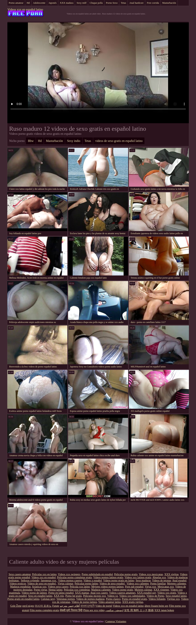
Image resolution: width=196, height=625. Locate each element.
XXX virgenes (161, 589)
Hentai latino (55, 589)
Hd (28, 2)
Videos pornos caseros (70, 580)
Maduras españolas (20, 586)
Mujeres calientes (176, 583)
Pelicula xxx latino (80, 586)
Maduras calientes (101, 589)
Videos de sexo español (112, 583)
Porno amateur (16, 2)
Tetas (123, 2)
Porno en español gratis (134, 599)
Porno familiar (158, 583)
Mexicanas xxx (166, 586)
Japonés (53, 2)
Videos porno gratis (122, 589)
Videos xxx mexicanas (151, 574)
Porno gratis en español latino (23, 599)
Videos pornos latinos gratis (108, 577)
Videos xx (112, 595)
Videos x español (92, 580)
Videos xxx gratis (166, 592)
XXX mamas (82, 592)
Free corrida (153, 2)
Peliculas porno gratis (126, 574)
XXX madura (66, 2)
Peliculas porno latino (86, 583)
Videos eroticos (17, 583)
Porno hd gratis (73, 595)
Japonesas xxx (49, 580)
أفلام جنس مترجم (70, 605)
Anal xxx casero (99, 592)
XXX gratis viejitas (132, 602)
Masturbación (169, 2)
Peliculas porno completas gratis (74, 577)
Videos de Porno (155, 595)
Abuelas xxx (159, 577)
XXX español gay (146, 592)
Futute (55, 605)
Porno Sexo (112, 2)
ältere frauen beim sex (156, 605)
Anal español (179, 580)
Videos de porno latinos (84, 602)
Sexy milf (81, 2)
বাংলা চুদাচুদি (88, 605)
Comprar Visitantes (115, 621)
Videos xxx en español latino (25, 9)
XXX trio (59, 595)
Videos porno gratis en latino (118, 580)
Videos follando (157, 599)
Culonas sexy (48, 599)
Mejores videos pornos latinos (107, 586)
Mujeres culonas (143, 589)
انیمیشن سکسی (114, 610)
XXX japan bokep (164, 610)
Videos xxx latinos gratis (137, 577)
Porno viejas (40, 589)
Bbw (31, 140)
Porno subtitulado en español (97, 574)
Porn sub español (134, 586)
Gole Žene (16, 605)
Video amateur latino (109, 602)
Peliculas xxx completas (77, 589)
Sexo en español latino (40, 595)
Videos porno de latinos (34, 592)
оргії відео (28, 605)
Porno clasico (113, 599)
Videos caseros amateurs (122, 592)
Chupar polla (96, 2)
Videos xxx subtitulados (132, 595)
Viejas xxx (150, 586)
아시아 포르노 (43, 605)
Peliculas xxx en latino (44, 574)
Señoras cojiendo (30, 580)
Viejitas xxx (173, 599)
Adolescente (39, 2)
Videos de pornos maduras (90, 599)
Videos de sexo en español (41, 583)
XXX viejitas (171, 574)
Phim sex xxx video (94, 610)
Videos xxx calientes (138, 583)
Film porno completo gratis (44, 610)
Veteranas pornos (65, 599)
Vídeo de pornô (103, 605)
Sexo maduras (143, 580)
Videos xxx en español (43, 577)
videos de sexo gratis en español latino (119, 140)
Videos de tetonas (161, 580)
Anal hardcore (136, 2)
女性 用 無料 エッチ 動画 (139, 610)
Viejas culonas (65, 583)
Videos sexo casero (58, 586)
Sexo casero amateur (20, 574)
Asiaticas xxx (39, 586)
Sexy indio (73, 140)
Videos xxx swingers (69, 574)
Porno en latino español (61, 592)
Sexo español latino (176, 595)
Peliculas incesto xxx (94, 595)
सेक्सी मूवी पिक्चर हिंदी (71, 610)
